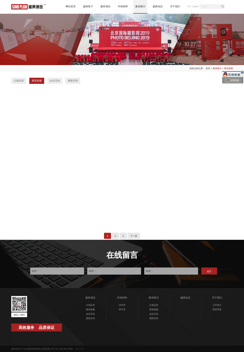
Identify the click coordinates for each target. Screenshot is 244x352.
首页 (208, 68)
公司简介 (217, 305)
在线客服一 (232, 83)
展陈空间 (73, 80)
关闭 (242, 72)
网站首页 (71, 6)
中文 (189, 6)
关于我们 (175, 6)
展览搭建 (228, 68)
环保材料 (123, 6)
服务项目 (105, 6)
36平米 (122, 309)
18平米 (122, 305)
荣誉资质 (217, 309)
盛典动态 (158, 6)
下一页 (133, 236)
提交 (209, 271)
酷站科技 (80, 349)
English (196, 6)
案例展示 (140, 6)
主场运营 (19, 80)
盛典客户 (88, 6)
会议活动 (55, 80)
